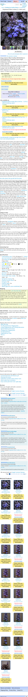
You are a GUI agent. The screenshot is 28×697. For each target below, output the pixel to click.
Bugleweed (22, 7)
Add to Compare (4, 89)
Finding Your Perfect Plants (12, 7)
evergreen (13, 168)
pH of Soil (4, 273)
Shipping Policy (4, 690)
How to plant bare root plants (8, 380)
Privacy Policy (12, 690)
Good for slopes (6, 283)
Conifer (13, 276)
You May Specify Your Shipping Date (9, 325)
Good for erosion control (8, 280)
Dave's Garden (21, 93)
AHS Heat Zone (5, 262)
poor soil (12, 156)
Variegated (4, 285)
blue (11, 144)
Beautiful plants (11, 415)
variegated (10, 221)
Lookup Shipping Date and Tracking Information (12, 327)
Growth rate (5, 265)
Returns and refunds (6, 688)
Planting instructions (6, 377)
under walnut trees (21, 196)
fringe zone (6, 259)
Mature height (5, 267)
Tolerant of (4, 270)
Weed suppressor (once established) (11, 286)
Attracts (4, 274)
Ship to (16, 1)
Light (3, 264)
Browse (10, 1)
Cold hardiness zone (7, 256)
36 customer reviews (8, 56)
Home (2, 7)
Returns (3, 334)
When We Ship (4, 324)
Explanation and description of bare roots (11, 378)
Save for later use (4, 86)
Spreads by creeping (7, 279)
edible (1, 250)
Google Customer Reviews (17, 391)
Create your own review (7, 388)
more (20, 304)
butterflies (22, 144)
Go (21, 4)
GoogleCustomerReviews (24, 5)
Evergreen (4, 282)
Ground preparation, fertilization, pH (10, 375)
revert (3, 224)
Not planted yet (11, 447)
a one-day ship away (16, 290)
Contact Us (19, 690)
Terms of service (16, 688)
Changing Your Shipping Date (8, 330)
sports (14, 223)
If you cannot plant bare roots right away (11, 381)
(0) (22, 1)
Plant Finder (3, 1)
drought (21, 156)
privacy (17, 96)
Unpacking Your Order (6, 333)
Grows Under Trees (6, 276)
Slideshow (18, 51)
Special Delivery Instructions (8, 328)
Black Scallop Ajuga (12, 431)
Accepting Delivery (5, 331)
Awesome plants (11, 398)
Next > (24, 395)
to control (14, 318)
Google (14, 93)
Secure (10, 95)
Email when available (6, 81)
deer (1, 158)
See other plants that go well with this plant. (11, 178)
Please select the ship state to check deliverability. (14, 83)
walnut (23, 152)
